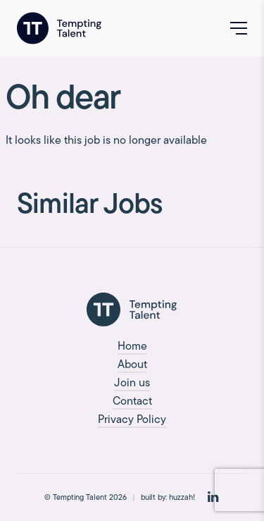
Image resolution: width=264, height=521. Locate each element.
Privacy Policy (132, 419)
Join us (132, 382)
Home (132, 346)
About (132, 364)
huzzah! (182, 497)
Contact (132, 401)
